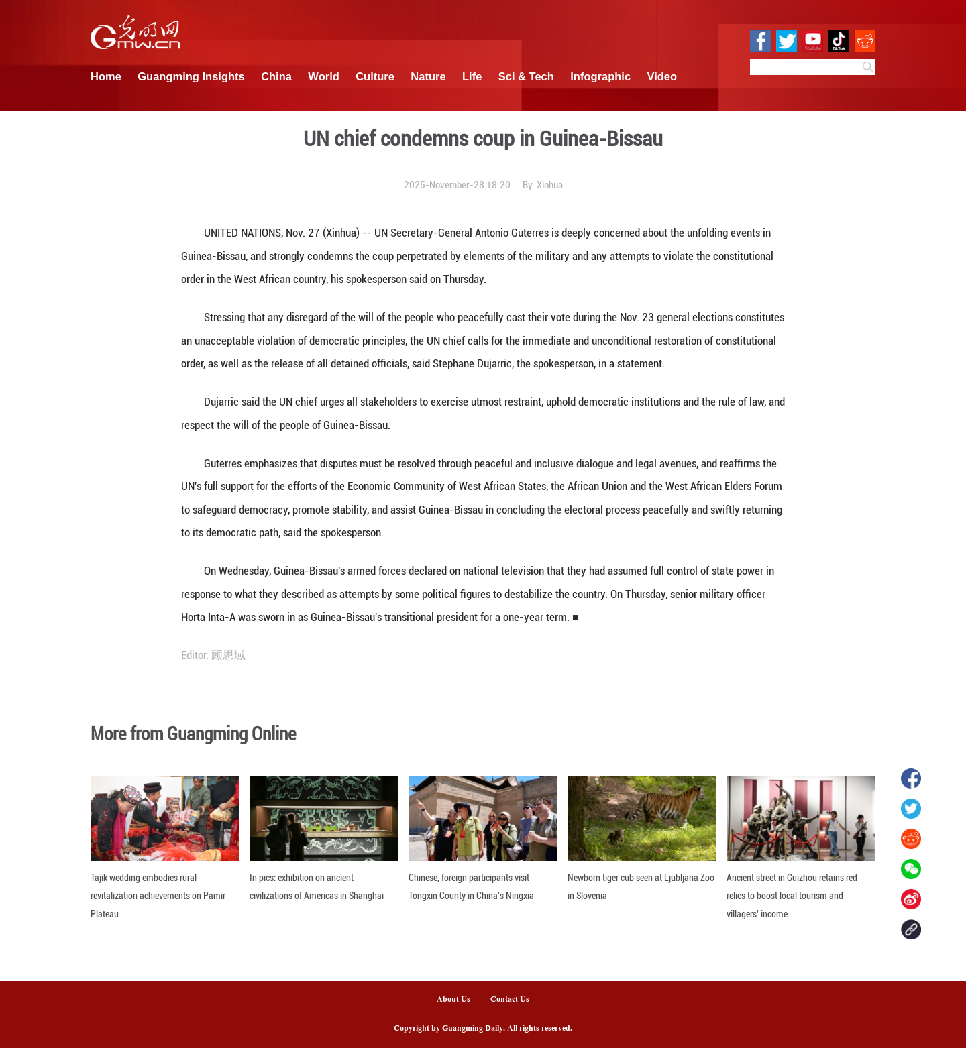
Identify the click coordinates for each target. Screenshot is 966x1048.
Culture (375, 76)
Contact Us (514, 1000)
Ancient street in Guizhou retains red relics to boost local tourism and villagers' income (792, 895)
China (276, 76)
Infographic (600, 76)
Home (106, 76)
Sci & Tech (526, 76)
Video (662, 76)
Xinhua (550, 185)
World (323, 76)
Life (472, 76)
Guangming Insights (191, 76)
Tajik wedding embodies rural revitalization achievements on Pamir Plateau (158, 895)
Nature (428, 76)
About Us (453, 1000)
